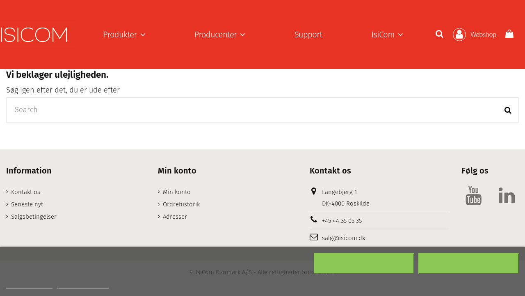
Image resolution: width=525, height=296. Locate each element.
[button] (124, 34)
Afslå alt (364, 263)
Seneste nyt (27, 204)
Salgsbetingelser (34, 216)
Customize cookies (83, 285)
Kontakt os (25, 192)
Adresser (175, 216)
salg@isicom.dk (343, 238)
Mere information (29, 285)
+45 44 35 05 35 (342, 220)
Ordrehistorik (181, 204)
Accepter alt (468, 263)
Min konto (177, 192)
